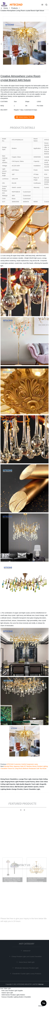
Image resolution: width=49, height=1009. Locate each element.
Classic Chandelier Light (31, 789)
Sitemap (40, 984)
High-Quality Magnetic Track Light (27, 784)
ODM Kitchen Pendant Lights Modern (13, 995)
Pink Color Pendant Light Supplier (12, 990)
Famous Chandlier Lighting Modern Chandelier (16, 997)
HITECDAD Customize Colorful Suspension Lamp (22, 764)
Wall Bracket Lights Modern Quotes (27, 787)
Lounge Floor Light (25, 779)
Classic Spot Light (7, 992)
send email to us (24, 117)
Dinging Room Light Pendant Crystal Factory (20, 781)
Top (43, 1003)
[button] (42, 5)
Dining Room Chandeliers (9, 779)
